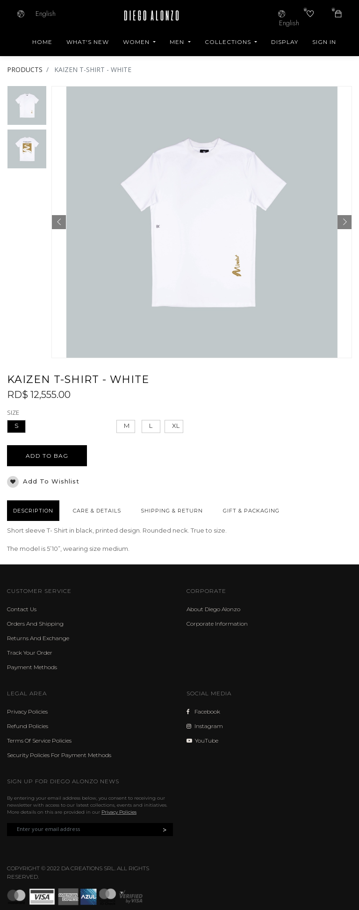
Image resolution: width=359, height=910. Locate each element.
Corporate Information (217, 623)
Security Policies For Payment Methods (59, 754)
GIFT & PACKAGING (251, 510)
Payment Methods (32, 667)
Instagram (205, 725)
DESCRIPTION (33, 510)
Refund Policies (27, 725)
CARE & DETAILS (97, 510)
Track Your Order (29, 652)
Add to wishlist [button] (43, 482)
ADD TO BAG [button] (47, 455)
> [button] (164, 829)
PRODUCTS (25, 69)
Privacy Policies (27, 711)
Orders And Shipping (35, 623)
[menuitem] (42, 42)
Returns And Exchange (38, 638)
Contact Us (21, 609)
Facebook (203, 711)
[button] (59, 222)
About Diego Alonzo (213, 609)
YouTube (202, 740)
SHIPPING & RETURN (172, 510)
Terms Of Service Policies (39, 740)
